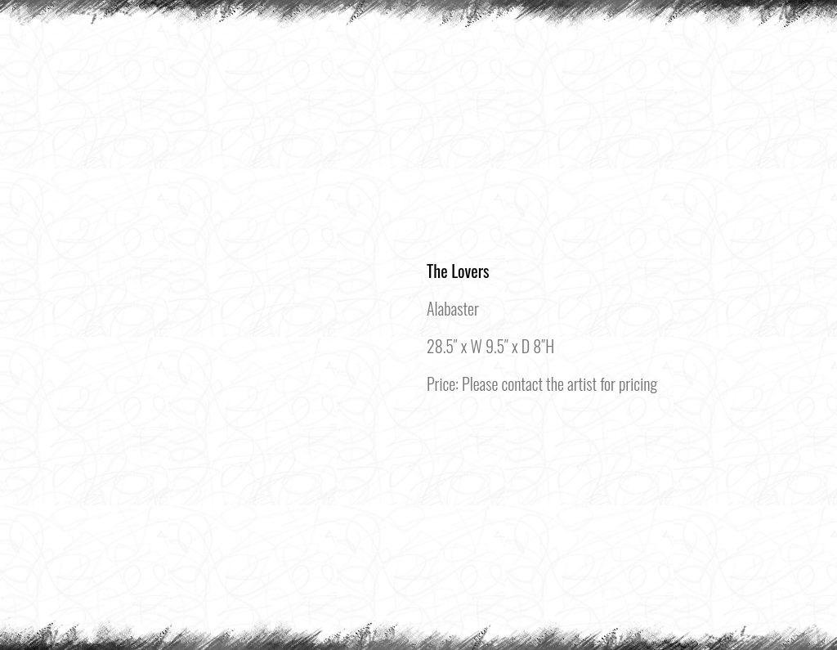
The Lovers (458, 270)
